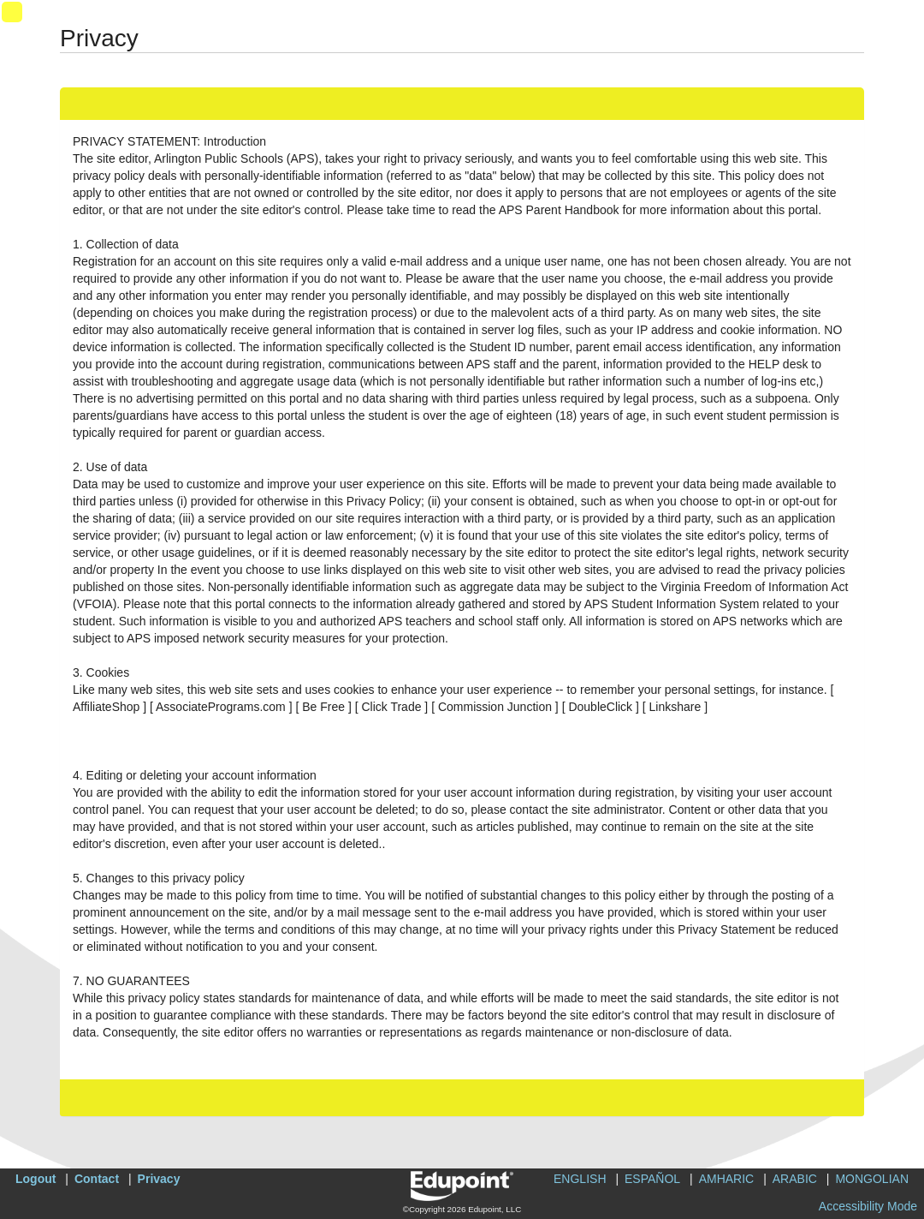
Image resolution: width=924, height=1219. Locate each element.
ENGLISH (580, 1179)
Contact (96, 1179)
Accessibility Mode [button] (868, 1206)
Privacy (159, 1179)
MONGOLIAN (872, 1179)
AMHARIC (727, 1179)
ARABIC (795, 1179)
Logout (35, 1179)
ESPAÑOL (652, 1179)
